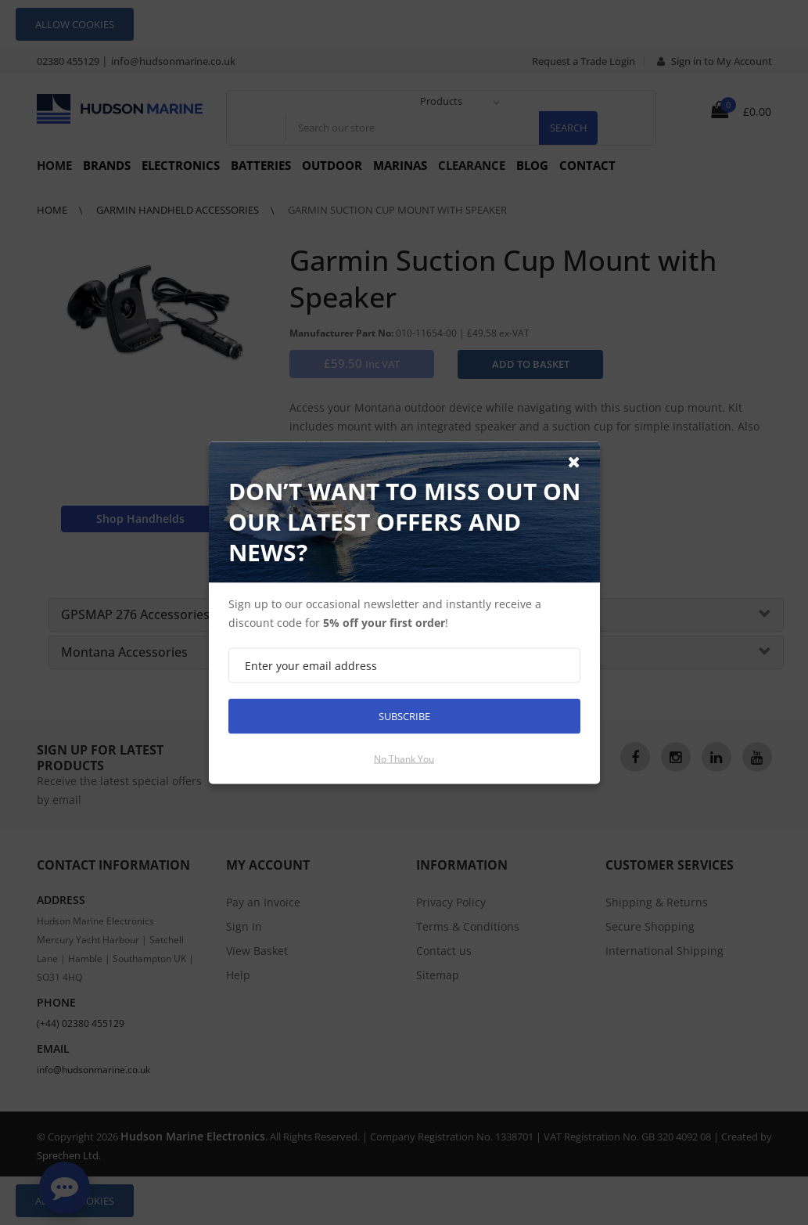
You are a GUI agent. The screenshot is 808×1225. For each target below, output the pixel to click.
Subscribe (404, 715)
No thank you (404, 758)
